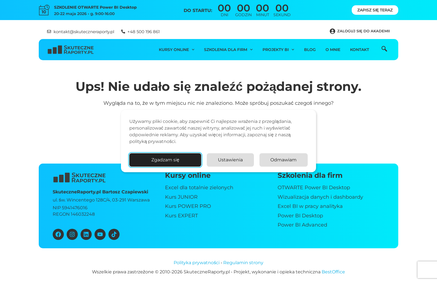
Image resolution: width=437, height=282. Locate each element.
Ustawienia (230, 159)
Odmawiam (283, 159)
